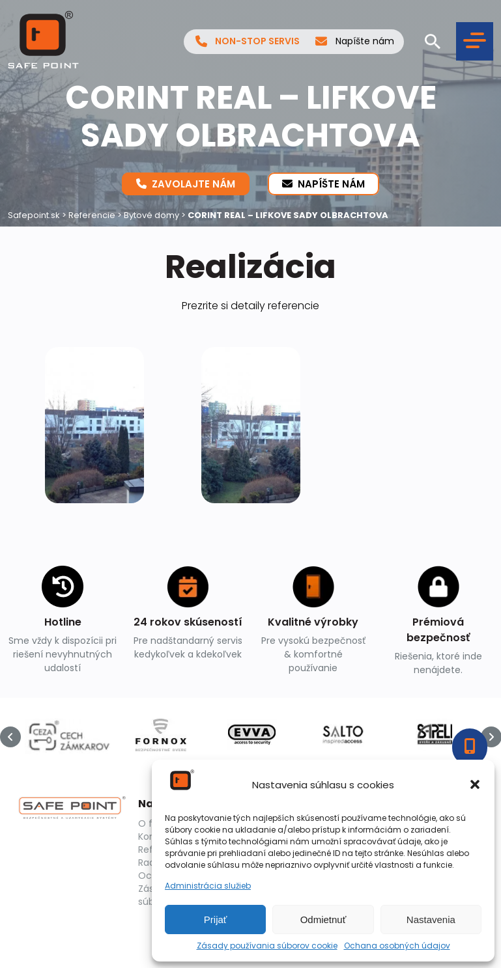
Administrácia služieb (208, 886)
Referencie (91, 215)
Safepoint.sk (34, 215)
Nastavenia (431, 919)
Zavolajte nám (185, 183)
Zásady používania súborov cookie (267, 946)
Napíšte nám (354, 42)
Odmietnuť (323, 919)
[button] (474, 784)
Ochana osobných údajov (397, 946)
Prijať (215, 919)
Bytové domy (151, 215)
